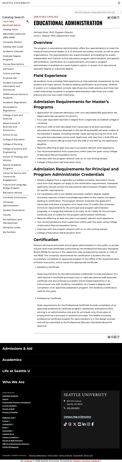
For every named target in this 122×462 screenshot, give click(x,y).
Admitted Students (10, 396)
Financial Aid (10, 78)
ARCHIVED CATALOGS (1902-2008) (14, 36)
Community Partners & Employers (16, 402)
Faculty (7, 215)
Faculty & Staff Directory (12, 440)
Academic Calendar (13, 51)
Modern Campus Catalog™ (87, 461)
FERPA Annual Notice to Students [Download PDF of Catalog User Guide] (15, 96)
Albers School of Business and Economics (11, 126)
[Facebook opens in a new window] (93, 424)
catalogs (28, 461)
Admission (8, 69)
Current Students (9, 406)
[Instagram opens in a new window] (88, 424)
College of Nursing (12, 144)
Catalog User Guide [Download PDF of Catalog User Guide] (13, 47)
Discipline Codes (11, 227)
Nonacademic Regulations (10, 109)
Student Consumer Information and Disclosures (13, 86)
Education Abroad (12, 192)
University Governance (15, 197)
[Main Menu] (119, 3)
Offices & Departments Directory (15, 444)
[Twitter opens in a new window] (74, 424)
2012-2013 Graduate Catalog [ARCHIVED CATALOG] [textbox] (95, 12)
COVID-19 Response (10, 447)
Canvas (5, 421)
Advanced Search (11, 25)
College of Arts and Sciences (13, 117)
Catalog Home (10, 29)
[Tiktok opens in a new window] (65, 424)
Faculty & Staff (8, 409)
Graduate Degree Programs (12, 58)
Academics (12, 360)
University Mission (12, 42)
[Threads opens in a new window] (69, 424)
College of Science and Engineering (15, 150)
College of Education (14, 139)
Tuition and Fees (11, 73)
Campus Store (8, 434)
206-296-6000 (73, 408)
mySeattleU (7, 424)
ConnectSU (7, 431)
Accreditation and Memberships (12, 221)
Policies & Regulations (38, 455)
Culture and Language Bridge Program (14, 186)
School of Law (10, 135)
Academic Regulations (14, 102)
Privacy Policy (53, 455)
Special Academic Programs (12, 167)
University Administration (11, 204)
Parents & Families (10, 412)
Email (4, 427)
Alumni (5, 399)
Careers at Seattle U (10, 437)
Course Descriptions (13, 64)
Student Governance (14, 210)
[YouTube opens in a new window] (79, 424)
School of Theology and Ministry (15, 158)
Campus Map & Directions (77, 417)
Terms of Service (65, 455)
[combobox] (98, 12)
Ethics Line (88, 455)
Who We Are (13, 382)
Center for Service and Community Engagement (14, 176)
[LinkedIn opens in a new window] (84, 424)
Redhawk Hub (8, 418)
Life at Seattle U (16, 371)
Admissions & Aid (17, 348)
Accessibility (78, 455)
